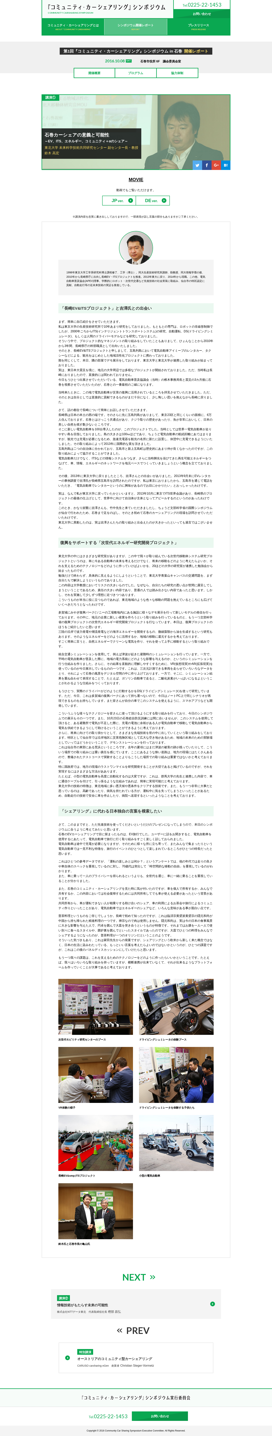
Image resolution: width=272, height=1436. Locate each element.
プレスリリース (198, 25)
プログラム (135, 73)
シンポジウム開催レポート (135, 25)
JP (114, 200)
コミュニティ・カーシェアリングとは (73, 25)
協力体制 (177, 73)
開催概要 (94, 73)
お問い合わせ (202, 14)
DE (148, 200)
